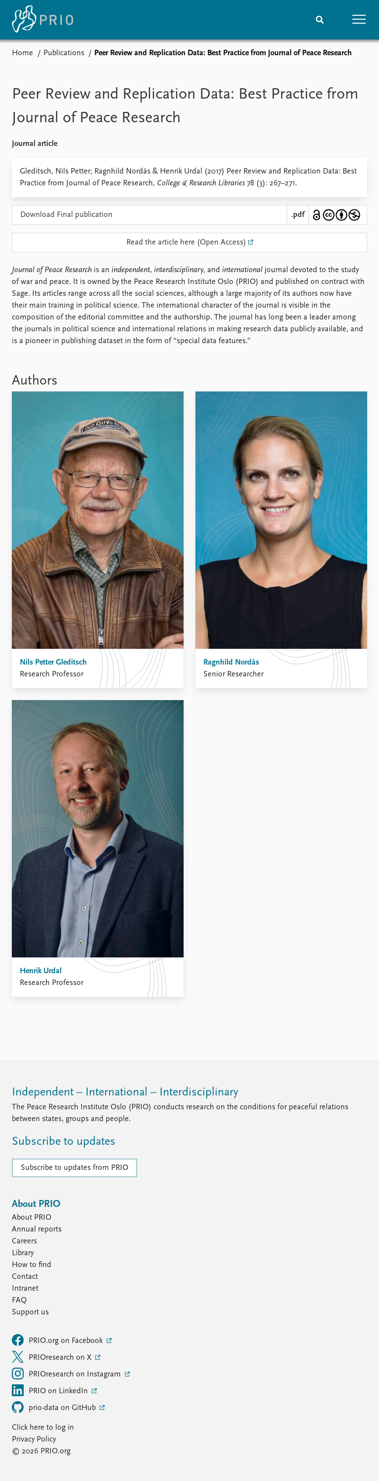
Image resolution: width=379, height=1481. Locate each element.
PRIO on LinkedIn (51, 1390)
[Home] (42, 19)
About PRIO (31, 1218)
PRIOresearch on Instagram (67, 1373)
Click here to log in (43, 1428)
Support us (30, 1312)
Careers (24, 1241)
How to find (31, 1265)
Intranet (25, 1289)
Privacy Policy (34, 1440)
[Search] (320, 19)
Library (23, 1253)
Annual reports (37, 1230)
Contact (25, 1277)
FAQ (19, 1301)
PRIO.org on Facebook (58, 1340)
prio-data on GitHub (55, 1407)
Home (22, 53)
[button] (359, 19)
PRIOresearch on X (52, 1357)
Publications (63, 53)
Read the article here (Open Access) (186, 243)
